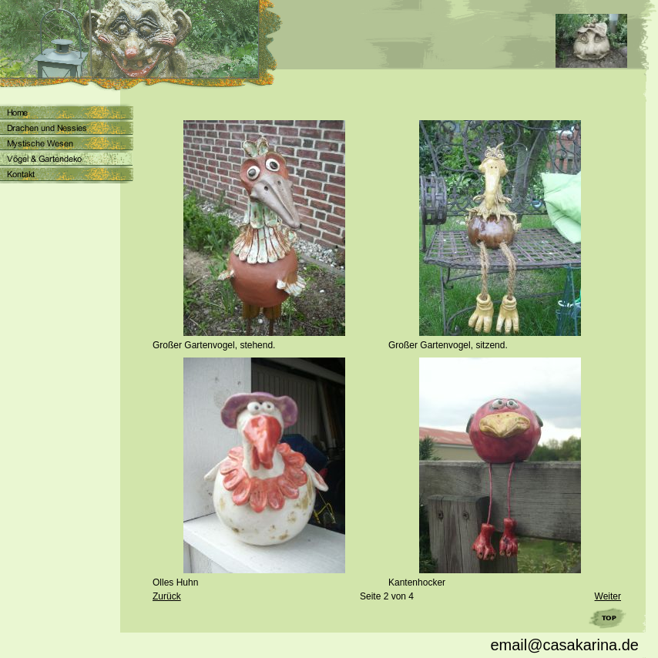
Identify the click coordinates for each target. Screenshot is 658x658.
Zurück (167, 596)
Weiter (608, 596)
